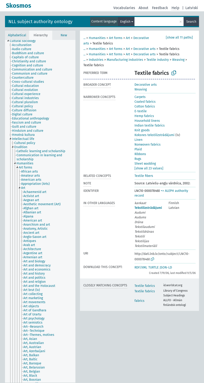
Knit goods (142, 130)
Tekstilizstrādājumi (148, 208)
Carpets (140, 97)
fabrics (139, 301)
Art (128, 38)
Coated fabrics (145, 102)
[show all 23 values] (148, 168)
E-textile (140, 111)
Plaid (138, 149)
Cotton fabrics (144, 106)
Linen (138, 140)
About (143, 8)
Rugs (137, 159)
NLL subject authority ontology (40, 21)
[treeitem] (25, 41)
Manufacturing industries (125, 60)
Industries (96, 60)
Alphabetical (17, 35)
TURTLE (153, 267)
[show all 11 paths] (179, 37)
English (125, 22)
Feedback (160, 8)
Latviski (191, 8)
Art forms (115, 38)
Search (191, 22)
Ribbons (140, 154)
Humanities (97, 38)
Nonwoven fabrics (147, 144)
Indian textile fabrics (149, 125)
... (84, 38)
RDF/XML (140, 267)
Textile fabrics (144, 286)
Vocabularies (124, 8)
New (64, 35)
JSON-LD (166, 267)
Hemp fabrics (144, 116)
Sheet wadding (145, 164)
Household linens (147, 121)
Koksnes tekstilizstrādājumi (154, 135)
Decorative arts (144, 49)
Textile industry (158, 60)
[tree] (40, 211)
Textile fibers (143, 176)
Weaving (178, 60)
